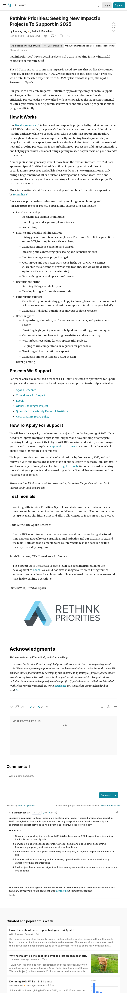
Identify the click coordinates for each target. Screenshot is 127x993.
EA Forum (17, 5)
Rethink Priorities (42, 31)
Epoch (36, 570)
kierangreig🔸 (21, 31)
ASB (11, 934)
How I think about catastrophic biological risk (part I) (41, 930)
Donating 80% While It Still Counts (30, 981)
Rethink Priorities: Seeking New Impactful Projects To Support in (55, 21)
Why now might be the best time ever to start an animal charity (48, 955)
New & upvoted (26, 805)
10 (51, 985)
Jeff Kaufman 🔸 (17, 985)
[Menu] (4, 5)
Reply (12, 895)
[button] (32, 707)
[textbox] (62, 782)
